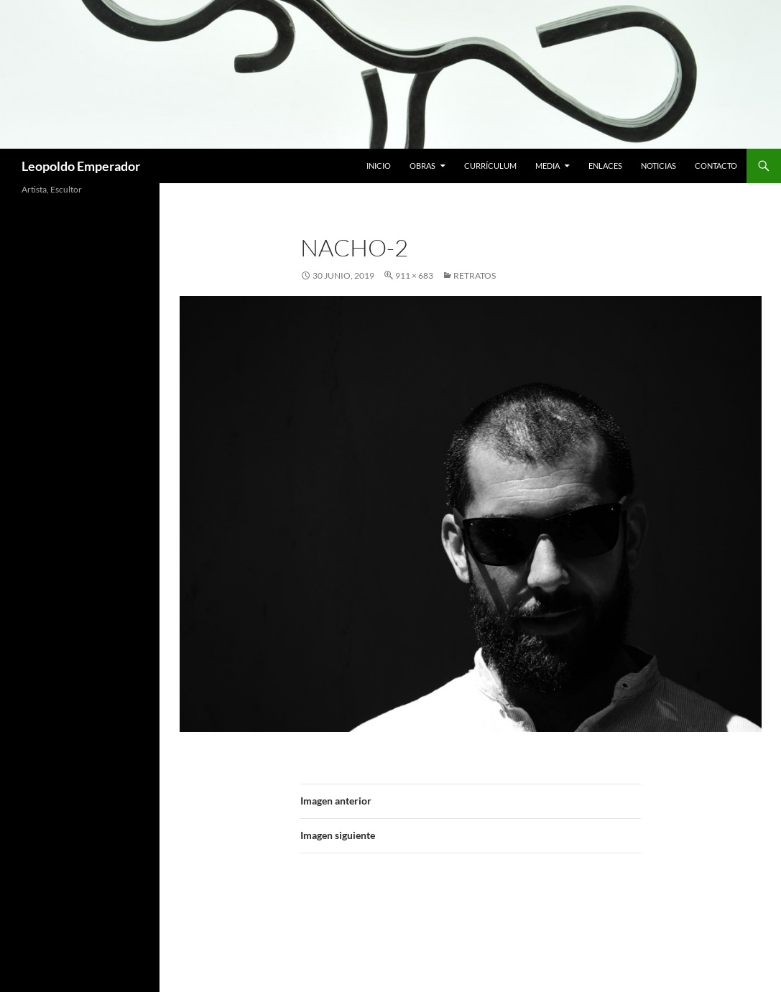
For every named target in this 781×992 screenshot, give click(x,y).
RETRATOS (474, 275)
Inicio (378, 165)
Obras (422, 165)
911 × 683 (414, 275)
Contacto (716, 165)
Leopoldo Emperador (81, 166)
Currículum (490, 165)
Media (547, 165)
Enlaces (605, 165)
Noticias (658, 165)
